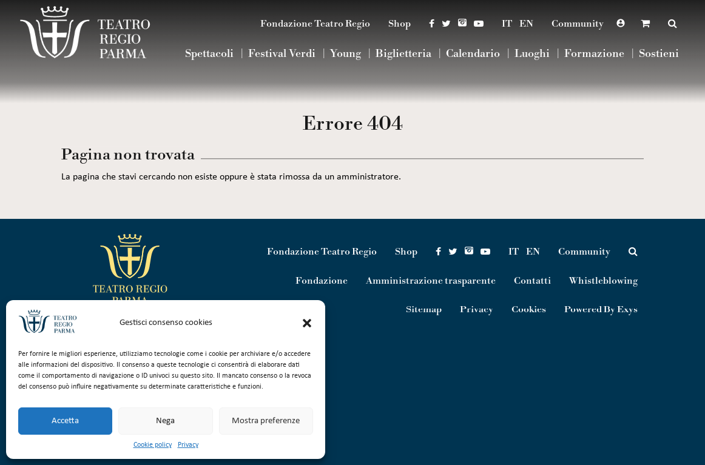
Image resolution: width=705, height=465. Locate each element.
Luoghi (532, 54)
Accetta (65, 421)
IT (507, 23)
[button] (307, 323)
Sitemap (424, 310)
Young (345, 54)
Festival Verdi (281, 54)
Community (578, 23)
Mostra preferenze (266, 421)
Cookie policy (152, 445)
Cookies (528, 310)
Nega (165, 421)
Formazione (594, 54)
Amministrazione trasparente (431, 281)
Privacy (188, 445)
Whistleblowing (603, 281)
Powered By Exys (601, 310)
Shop (399, 23)
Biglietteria (403, 54)
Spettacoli (209, 54)
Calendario (473, 54)
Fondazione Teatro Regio (315, 23)
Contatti (532, 281)
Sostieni (659, 54)
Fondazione (321, 281)
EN (526, 23)
